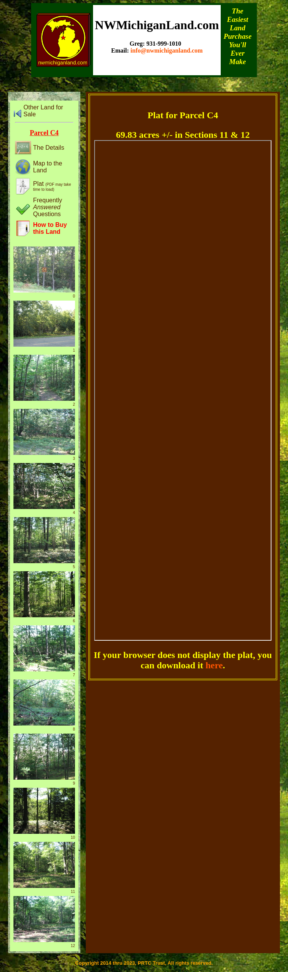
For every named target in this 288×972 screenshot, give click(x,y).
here (214, 665)
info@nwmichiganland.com (166, 50)
